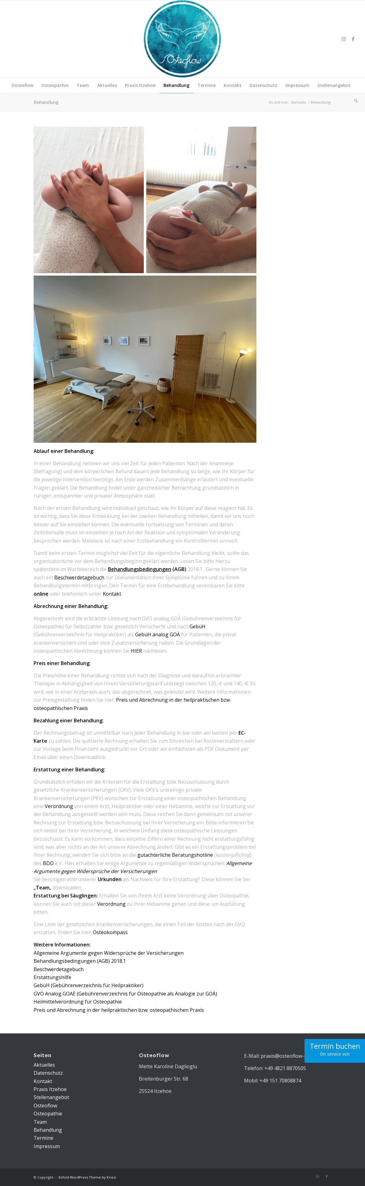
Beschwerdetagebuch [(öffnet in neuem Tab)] (59, 969)
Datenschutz (48, 1072)
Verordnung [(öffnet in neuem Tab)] (59, 806)
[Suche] (354, 101)
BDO (49, 863)
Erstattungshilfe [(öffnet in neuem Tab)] (52, 977)
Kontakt (112, 593)
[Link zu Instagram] (343, 38)
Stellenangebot (51, 1097)
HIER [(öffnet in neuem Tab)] (136, 650)
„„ (43, 887)
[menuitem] (22, 85)
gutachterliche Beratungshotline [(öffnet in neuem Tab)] (175, 855)
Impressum (47, 1146)
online (41, 593)
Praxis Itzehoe (50, 1089)
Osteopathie (48, 1113)
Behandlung (46, 102)
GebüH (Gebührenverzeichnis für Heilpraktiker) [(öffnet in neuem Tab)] (88, 985)
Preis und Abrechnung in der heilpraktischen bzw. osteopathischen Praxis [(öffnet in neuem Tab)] (119, 1010)
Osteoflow (45, 1105)
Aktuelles (44, 1064)
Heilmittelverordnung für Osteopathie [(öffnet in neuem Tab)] (78, 1001)
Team (40, 1121)
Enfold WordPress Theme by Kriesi (87, 1177)
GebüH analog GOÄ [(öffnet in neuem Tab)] (157, 634)
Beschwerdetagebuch (79, 577)
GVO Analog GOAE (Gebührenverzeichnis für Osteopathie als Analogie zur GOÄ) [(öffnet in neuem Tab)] (125, 993)
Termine (43, 1138)
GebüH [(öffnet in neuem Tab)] (197, 626)
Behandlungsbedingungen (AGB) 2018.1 (80, 961)
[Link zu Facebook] (353, 38)
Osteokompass (110, 932)
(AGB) (147, 569)
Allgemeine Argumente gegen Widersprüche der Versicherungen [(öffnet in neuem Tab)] (109, 953)
